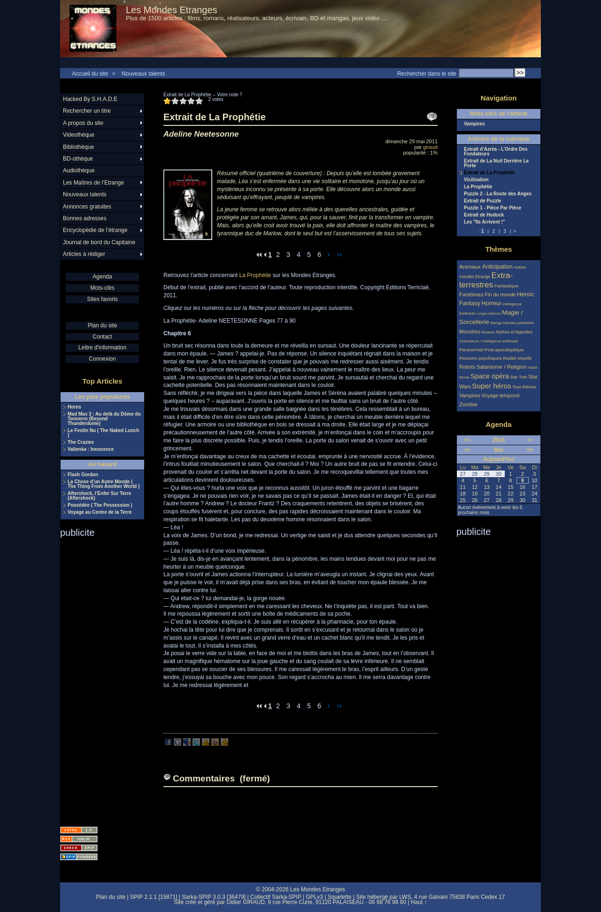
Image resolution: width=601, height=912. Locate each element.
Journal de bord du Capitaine (99, 242)
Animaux (470, 266)
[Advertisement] (97, 679)
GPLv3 (314, 897)
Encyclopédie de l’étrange (95, 230)
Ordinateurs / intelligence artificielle (488, 341)
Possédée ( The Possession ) (100, 505)
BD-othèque (78, 158)
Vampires (474, 124)
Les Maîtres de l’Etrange (93, 182)
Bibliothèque (78, 147)
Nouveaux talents (143, 73)
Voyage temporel (500, 395)
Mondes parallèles (518, 323)
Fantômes (471, 294)
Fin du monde (500, 294)
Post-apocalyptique (504, 349)
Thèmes (498, 249)
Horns (74, 407)
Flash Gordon (83, 474)
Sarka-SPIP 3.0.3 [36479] (214, 897)
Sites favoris (102, 299)
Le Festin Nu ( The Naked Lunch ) (103, 433)
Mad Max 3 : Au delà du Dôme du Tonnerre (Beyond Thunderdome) (104, 419)
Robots (467, 367)
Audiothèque (78, 170)
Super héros (491, 386)
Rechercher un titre (87, 111)
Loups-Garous (489, 313)
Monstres (469, 331)
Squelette (340, 897)
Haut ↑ (419, 902)
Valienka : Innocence (91, 449)
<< (467, 440)
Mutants (488, 332)
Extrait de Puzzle (482, 201)
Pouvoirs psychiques (480, 358)
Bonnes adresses (85, 218)
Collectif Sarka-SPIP (275, 897)
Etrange (483, 276)
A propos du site (83, 123)
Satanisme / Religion (502, 366)
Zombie (468, 404)
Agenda (102, 276)
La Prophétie (255, 275)
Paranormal (471, 349)
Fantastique (506, 285)
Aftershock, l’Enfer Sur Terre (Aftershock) (99, 496)
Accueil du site (90, 73)
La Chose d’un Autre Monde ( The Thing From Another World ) (103, 484)
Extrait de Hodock (484, 215)
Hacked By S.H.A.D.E (90, 99)
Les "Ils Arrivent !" (484, 222)
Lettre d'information (102, 347)
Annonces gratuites (87, 206)
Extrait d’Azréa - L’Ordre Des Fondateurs (496, 151)
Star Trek (518, 377)
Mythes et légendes (514, 332)
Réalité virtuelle (517, 358)
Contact (102, 336)
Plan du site (102, 325)
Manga (496, 323)
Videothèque (78, 134)
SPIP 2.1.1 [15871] (153, 897)
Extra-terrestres (486, 280)
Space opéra (489, 376)
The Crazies (81, 442)
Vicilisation (476, 180)
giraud (430, 147)
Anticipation (497, 266)
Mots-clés (102, 288)
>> (530, 440)
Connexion (102, 359)
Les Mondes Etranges (171, 10)
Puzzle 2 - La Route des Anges (498, 194)
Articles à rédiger (84, 254)
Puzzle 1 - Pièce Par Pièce (492, 208)
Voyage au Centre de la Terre (99, 512)
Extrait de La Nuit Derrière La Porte (496, 163)
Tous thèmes (524, 387)
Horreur (491, 303)
